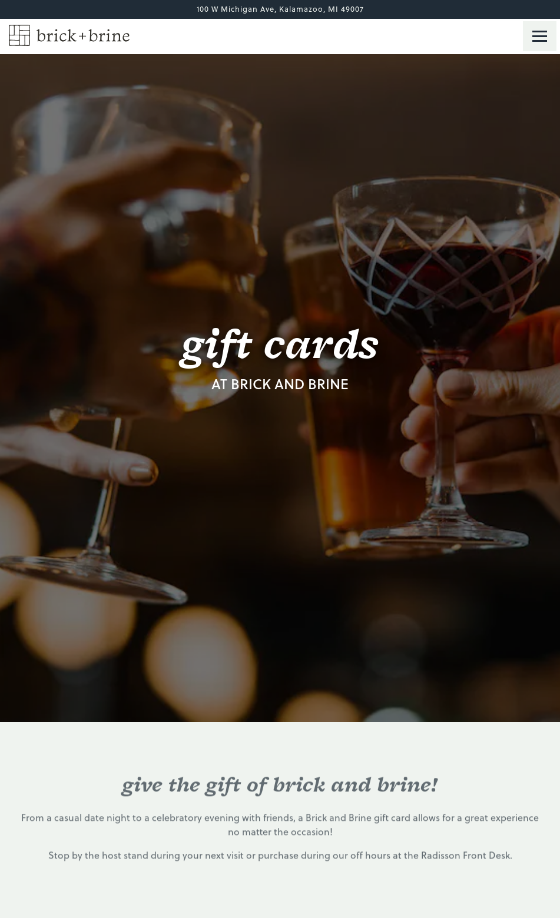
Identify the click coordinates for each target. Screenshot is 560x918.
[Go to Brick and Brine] (280, 9)
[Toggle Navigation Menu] (539, 36)
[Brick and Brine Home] (69, 34)
